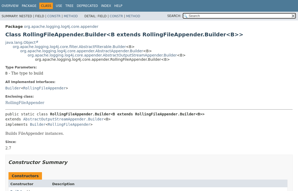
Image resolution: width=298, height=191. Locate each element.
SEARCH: (174, 16)
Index (106, 6)
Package (29, 6)
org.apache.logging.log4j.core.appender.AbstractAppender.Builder (81, 51)
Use (59, 6)
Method (71, 16)
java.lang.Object (20, 42)
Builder (13, 88)
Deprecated (87, 6)
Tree (69, 6)
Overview (10, 6)
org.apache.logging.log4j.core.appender (61, 26)
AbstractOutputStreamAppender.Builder (63, 119)
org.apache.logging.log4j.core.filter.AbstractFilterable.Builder (69, 47)
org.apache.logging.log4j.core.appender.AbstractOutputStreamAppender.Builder (102, 55)
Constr (54, 16)
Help (118, 6)
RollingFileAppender (44, 88)
